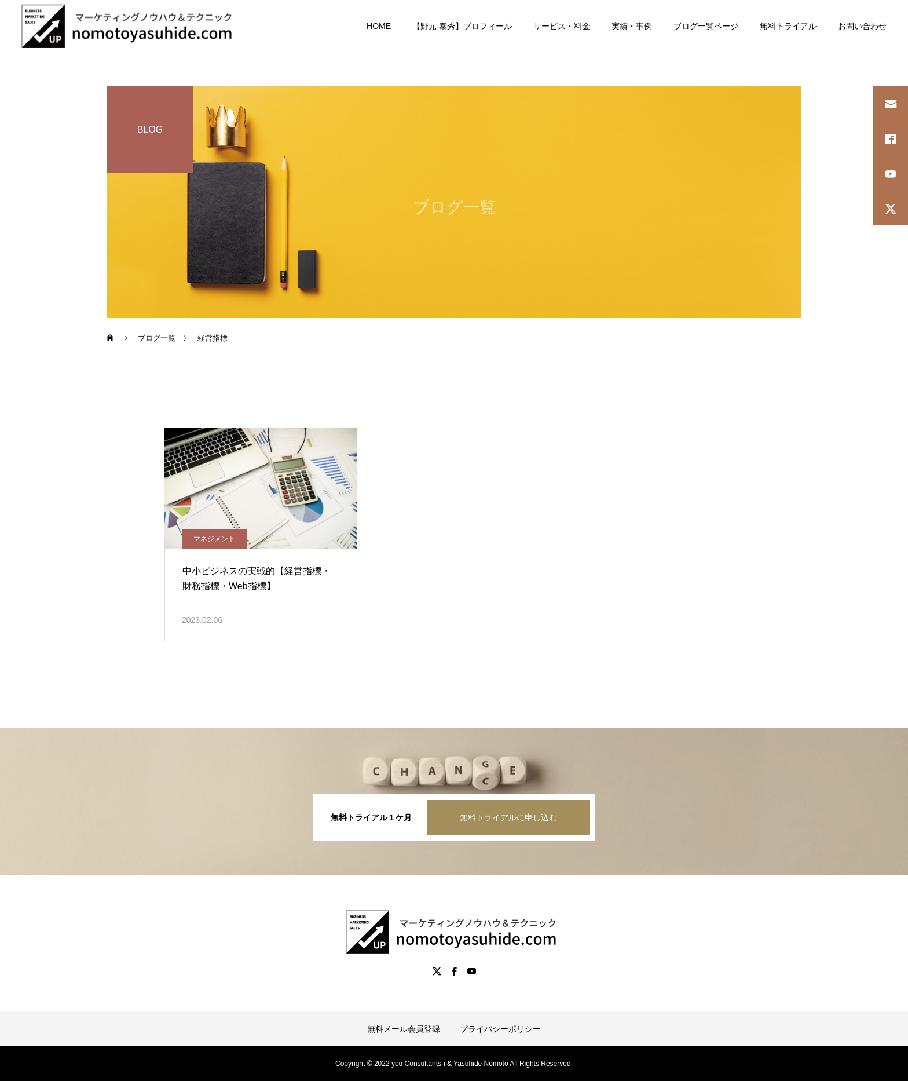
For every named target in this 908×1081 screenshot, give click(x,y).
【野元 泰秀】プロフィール (462, 26)
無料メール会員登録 (403, 1028)
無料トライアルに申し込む (508, 817)
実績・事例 (632, 26)
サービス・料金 (561, 26)
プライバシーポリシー (500, 1028)
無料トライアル (788, 26)
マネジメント (214, 539)
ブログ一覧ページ (705, 26)
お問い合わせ (862, 26)
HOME (379, 26)
